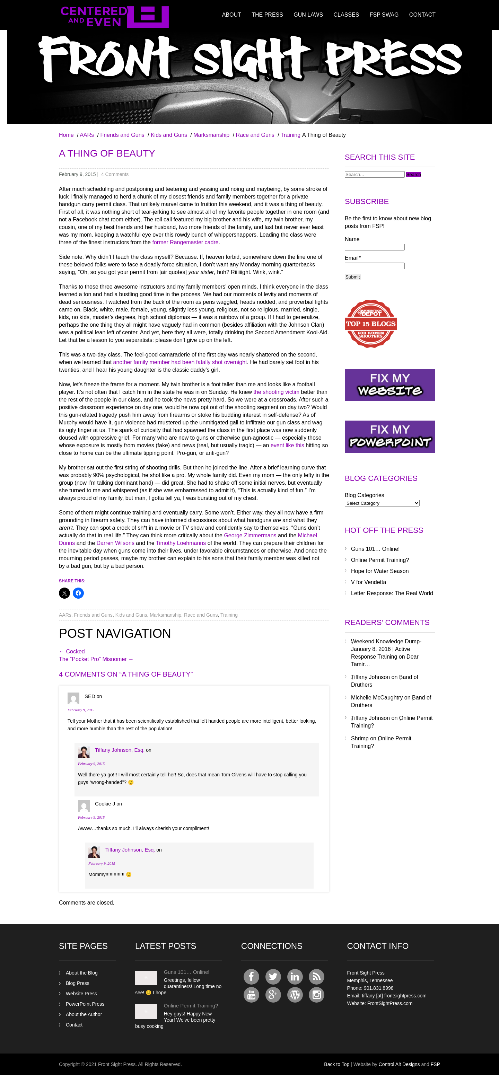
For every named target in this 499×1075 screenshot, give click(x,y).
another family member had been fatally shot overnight (180, 362)
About (231, 15)
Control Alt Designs (399, 1064)
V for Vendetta (368, 582)
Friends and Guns (122, 135)
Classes (346, 15)
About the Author (84, 1014)
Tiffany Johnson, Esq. (120, 750)
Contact (422, 15)
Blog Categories (364, 495)
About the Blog (82, 973)
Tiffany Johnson (370, 677)
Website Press (81, 993)
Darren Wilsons (115, 543)
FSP (435, 1064)
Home (66, 135)
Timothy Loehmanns (181, 543)
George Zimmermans (250, 535)
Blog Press (77, 983)
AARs (87, 135)
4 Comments (115, 174)
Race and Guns (255, 135)
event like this (287, 445)
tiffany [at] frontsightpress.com (394, 995)
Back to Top (336, 1064)
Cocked (72, 651)
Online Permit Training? (380, 560)
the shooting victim (277, 392)
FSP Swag (384, 15)
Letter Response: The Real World (392, 593)
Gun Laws (308, 15)
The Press (267, 15)
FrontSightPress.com (390, 1003)
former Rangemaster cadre (185, 242)
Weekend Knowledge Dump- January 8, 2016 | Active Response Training (386, 649)
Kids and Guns (169, 135)
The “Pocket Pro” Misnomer (96, 659)
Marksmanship (211, 135)
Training (290, 135)
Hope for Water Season (380, 571)
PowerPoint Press (85, 1004)
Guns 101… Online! (375, 549)
